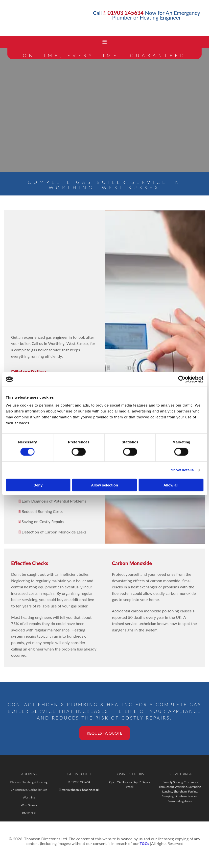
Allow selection (104, 485)
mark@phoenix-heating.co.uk (80, 790)
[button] (104, 733)
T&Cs (144, 843)
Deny (38, 485)
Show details (182, 470)
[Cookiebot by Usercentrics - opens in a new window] (181, 379)
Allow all (171, 485)
